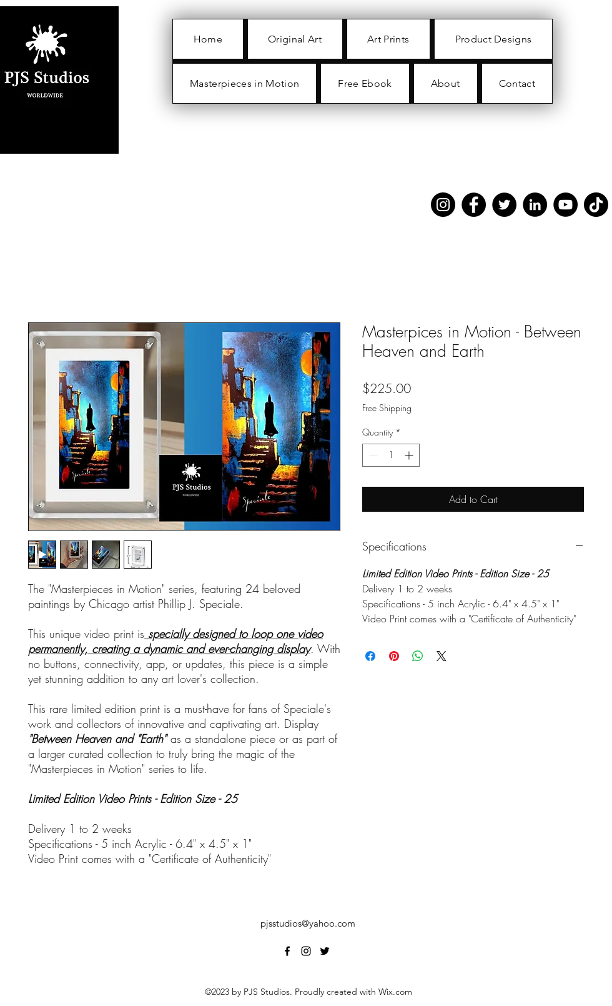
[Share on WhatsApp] (417, 656)
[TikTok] (596, 204)
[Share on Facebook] (370, 656)
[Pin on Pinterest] (394, 656)
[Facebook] (473, 204)
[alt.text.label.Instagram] (306, 951)
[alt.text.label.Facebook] (287, 951)
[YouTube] (565, 204)
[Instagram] (443, 204)
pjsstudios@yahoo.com (307, 923)
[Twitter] (504, 204)
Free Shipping (387, 408)
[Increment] (410, 455)
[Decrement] (372, 455)
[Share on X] (441, 656)
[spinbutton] (391, 455)
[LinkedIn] (535, 204)
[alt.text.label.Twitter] (324, 951)
